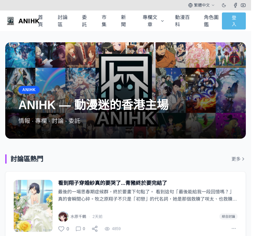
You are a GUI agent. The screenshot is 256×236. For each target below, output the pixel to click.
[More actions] (234, 228)
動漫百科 (182, 21)
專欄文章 (154, 21)
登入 (234, 21)
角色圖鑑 (211, 21)
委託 (84, 21)
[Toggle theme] (223, 5)
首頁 (40, 21)
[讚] (63, 229)
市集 (104, 21)
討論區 (63, 21)
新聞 (123, 21)
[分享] (94, 229)
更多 (238, 159)
